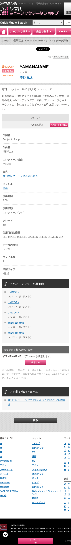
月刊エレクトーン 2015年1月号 (20, 175)
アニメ (3, 465)
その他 (3, 495)
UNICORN (13, 292)
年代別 (3, 478)
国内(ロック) (38, 487)
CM (34, 461)
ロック (35, 478)
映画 (5, 188)
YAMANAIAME (34, 40)
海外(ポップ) (38, 474)
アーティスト (6, 469)
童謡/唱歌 (4, 487)
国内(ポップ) (38, 448)
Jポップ (36, 443)
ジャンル (4, 474)
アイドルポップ (39, 469)
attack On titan (16, 322)
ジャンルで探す (20, 31)
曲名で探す (43, 31)
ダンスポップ (38, 502)
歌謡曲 (35, 498)
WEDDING (5, 482)
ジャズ (35, 482)
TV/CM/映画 (6, 461)
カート (35, 541)
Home (3, 31)
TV (33, 452)
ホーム (5, 40)
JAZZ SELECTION (9, 491)
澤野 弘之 (18, 40)
